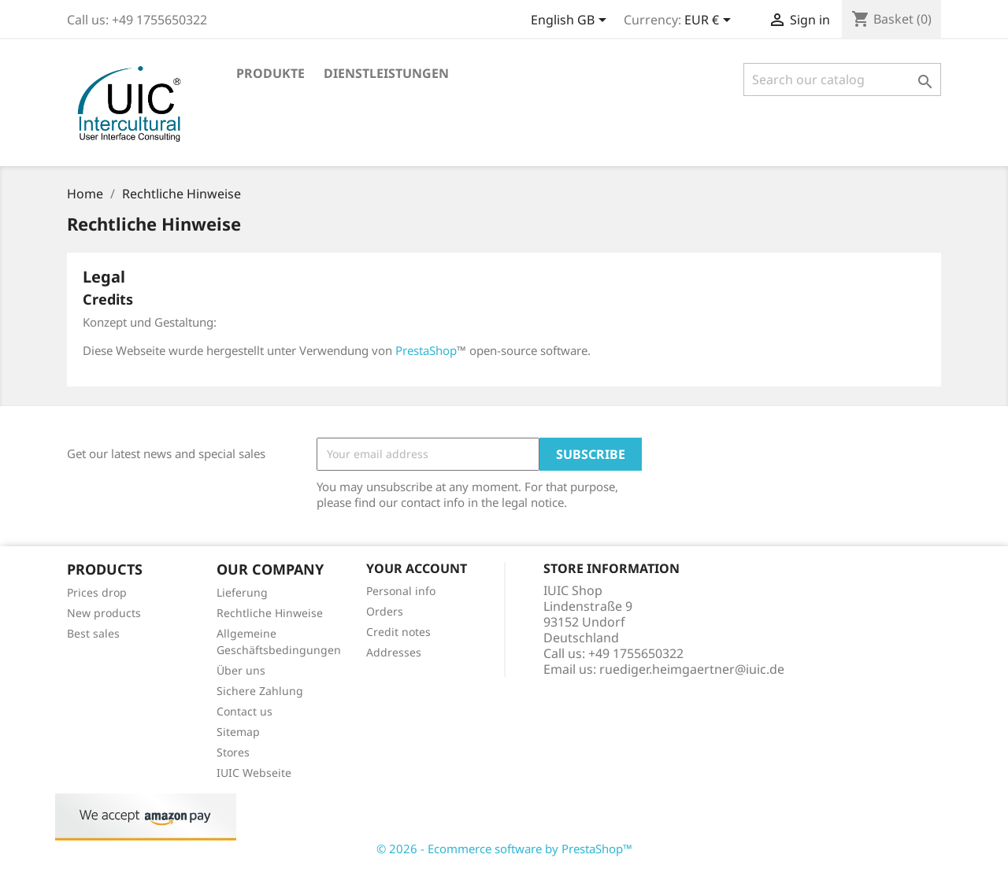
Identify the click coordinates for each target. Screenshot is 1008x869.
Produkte (270, 73)
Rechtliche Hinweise (270, 612)
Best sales (93, 633)
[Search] (842, 79)
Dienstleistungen (386, 73)
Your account (416, 568)
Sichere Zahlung (260, 690)
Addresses (393, 652)
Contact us (244, 711)
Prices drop (97, 592)
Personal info (400, 590)
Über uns (241, 670)
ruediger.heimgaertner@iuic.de (691, 669)
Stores (233, 752)
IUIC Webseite (254, 772)
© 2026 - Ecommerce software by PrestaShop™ (504, 848)
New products (104, 612)
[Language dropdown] (571, 21)
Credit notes (398, 631)
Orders (384, 611)
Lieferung (242, 592)
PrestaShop (426, 350)
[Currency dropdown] (710, 21)
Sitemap (238, 731)
